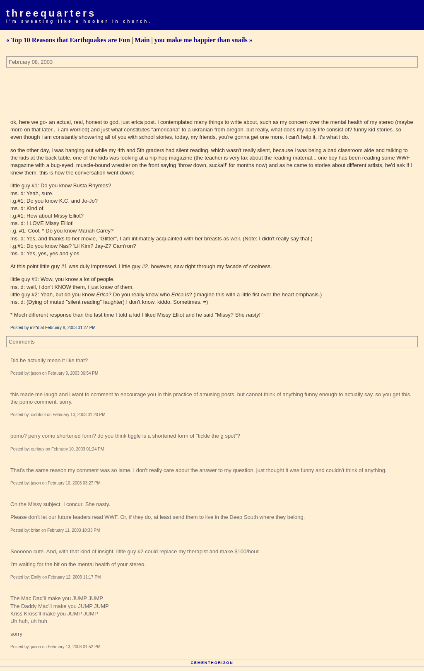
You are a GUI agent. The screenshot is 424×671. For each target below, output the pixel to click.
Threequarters (51, 13)
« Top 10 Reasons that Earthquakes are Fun (68, 40)
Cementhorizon (212, 663)
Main (142, 40)
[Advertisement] (157, 90)
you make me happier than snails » (203, 40)
